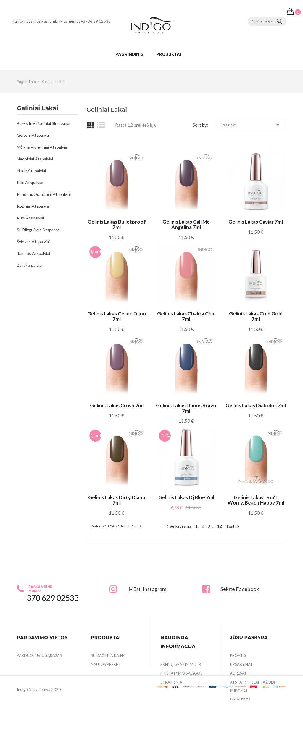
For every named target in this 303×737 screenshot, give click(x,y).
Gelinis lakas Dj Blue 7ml (186, 497)
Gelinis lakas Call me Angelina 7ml (186, 224)
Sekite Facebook (239, 589)
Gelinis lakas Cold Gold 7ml (256, 316)
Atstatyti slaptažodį (252, 682)
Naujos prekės (106, 664)
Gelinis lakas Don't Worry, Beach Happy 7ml (256, 500)
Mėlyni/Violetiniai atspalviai (42, 146)
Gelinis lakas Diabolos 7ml (255, 405)
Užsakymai (241, 664)
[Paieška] (267, 21)
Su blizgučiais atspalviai (38, 229)
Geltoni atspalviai (33, 135)
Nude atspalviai (31, 170)
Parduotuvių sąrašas (39, 655)
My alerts (240, 699)
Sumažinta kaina (108, 655)
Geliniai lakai (37, 108)
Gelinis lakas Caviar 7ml (255, 221)
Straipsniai (171, 682)
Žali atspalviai (29, 265)
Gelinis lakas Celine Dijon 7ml (116, 316)
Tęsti (233, 526)
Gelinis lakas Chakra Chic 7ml (186, 316)
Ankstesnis (178, 526)
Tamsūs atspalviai (33, 253)
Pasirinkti (251, 124)
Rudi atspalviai (30, 217)
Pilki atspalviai (30, 182)
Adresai (238, 673)
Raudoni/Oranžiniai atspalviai (44, 194)
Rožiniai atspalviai (33, 206)
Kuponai (238, 691)
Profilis (238, 655)
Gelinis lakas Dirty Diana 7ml (116, 500)
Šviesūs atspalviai (33, 241)
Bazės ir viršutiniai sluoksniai (43, 123)
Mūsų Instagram (147, 589)
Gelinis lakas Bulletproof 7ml (117, 224)
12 (219, 525)
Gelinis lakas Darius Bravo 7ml (186, 408)
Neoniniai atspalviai (35, 158)
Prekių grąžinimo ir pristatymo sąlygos (181, 669)
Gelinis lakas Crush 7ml (117, 405)
